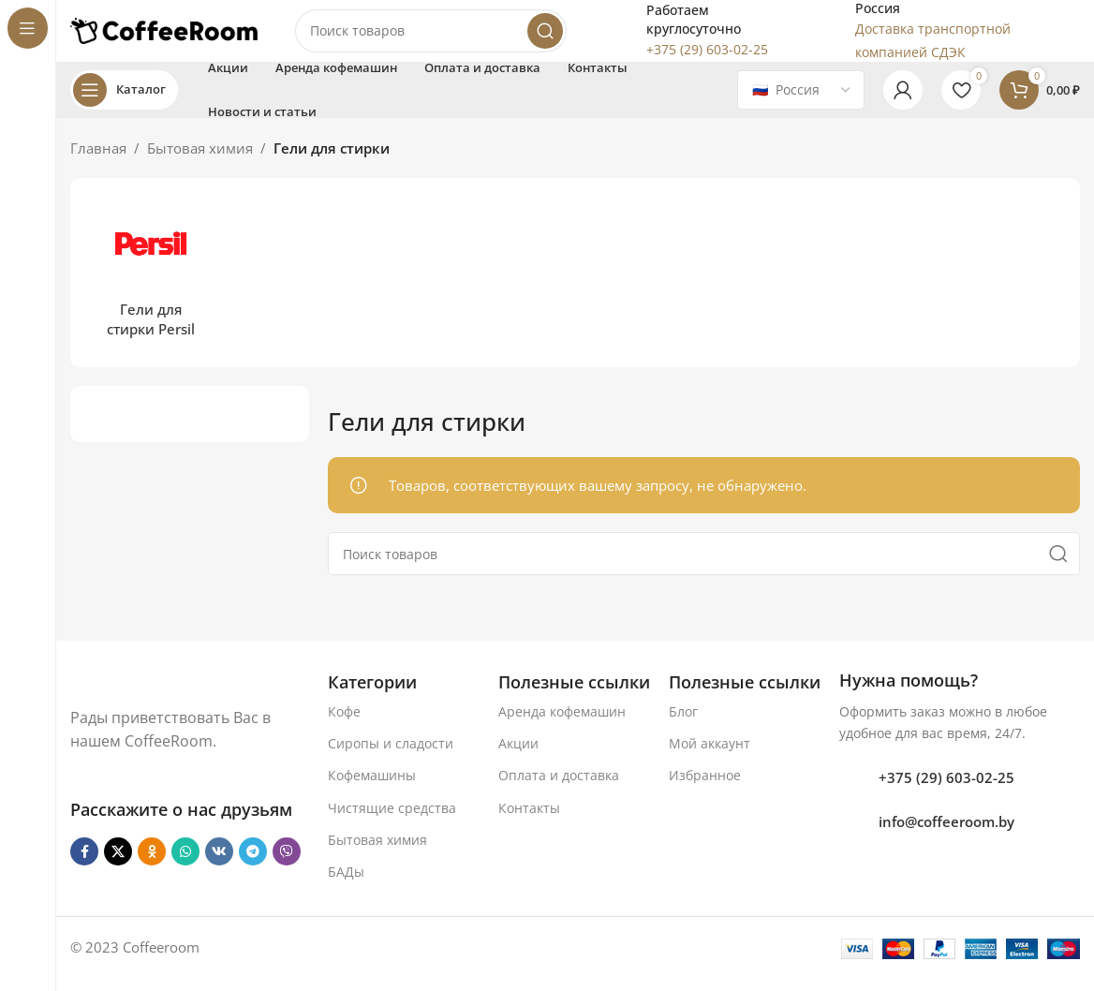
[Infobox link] (691, 37)
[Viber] (287, 864)
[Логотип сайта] (164, 35)
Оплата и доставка (558, 789)
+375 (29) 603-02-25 (946, 790)
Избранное (705, 789)
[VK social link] (219, 864)
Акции (518, 756)
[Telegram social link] (253, 864)
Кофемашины (372, 789)
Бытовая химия (200, 161)
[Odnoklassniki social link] (152, 864)
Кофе (344, 724)
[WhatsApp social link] (185, 864)
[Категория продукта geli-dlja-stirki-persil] (150, 286)
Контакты (529, 821)
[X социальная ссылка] (118, 864)
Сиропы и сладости (390, 756)
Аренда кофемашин (562, 724)
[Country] (801, 103)
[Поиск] (431, 37)
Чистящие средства (392, 821)
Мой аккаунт (709, 756)
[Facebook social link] (84, 864)
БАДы (346, 885)
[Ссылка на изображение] (165, 694)
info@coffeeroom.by (946, 834)
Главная (98, 161)
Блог (683, 724)
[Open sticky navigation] (124, 103)
